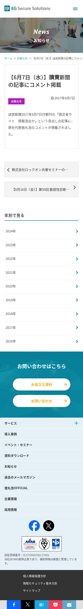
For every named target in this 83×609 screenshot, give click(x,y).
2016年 (11, 341)
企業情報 (10, 498)
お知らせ (16, 101)
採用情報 (10, 509)
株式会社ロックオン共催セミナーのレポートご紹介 (43, 169)
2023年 (11, 244)
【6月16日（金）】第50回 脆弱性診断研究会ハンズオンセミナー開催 (45, 188)
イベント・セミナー (18, 444)
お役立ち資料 (49, 384)
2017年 (11, 327)
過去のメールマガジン (19, 477)
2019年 (11, 300)
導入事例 (10, 434)
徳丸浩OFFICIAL (16, 488)
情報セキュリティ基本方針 (40, 583)
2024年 (11, 231)
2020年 (11, 286)
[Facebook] (34, 526)
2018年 (11, 313)
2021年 (11, 272)
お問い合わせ (49, 401)
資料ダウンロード (16, 455)
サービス (10, 423)
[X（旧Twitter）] (48, 525)
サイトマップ (31, 590)
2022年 (11, 258)
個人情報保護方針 (34, 576)
